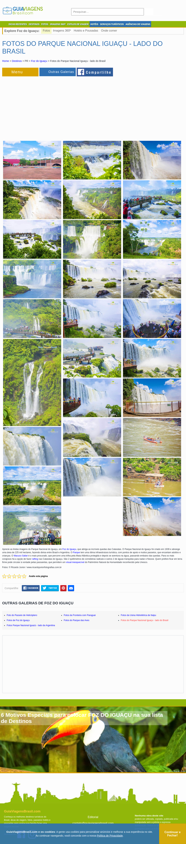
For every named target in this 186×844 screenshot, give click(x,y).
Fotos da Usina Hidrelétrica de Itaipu (138, 615)
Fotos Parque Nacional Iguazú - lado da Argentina (31, 625)
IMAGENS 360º (58, 24)
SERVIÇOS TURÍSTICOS (112, 24)
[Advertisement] (41, 106)
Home (5, 61)
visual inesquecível (75, 562)
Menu (17, 72)
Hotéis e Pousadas (86, 30)
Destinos (17, 61)
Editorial (93, 817)
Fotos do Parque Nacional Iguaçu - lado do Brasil (144, 620)
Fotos (46, 30)
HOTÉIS (94, 24)
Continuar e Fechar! (172, 834)
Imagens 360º (62, 30)
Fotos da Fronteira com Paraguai (80, 615)
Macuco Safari (21, 555)
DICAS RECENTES (18, 24)
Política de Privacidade (110, 835)
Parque (76, 552)
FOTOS (44, 24)
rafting (35, 559)
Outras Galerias (61, 72)
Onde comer (109, 30)
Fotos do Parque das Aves (76, 620)
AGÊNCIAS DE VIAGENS (138, 24)
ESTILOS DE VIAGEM (78, 24)
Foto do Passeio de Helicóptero (22, 615)
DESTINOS (34, 24)
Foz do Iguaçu (39, 61)
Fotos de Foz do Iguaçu (18, 620)
